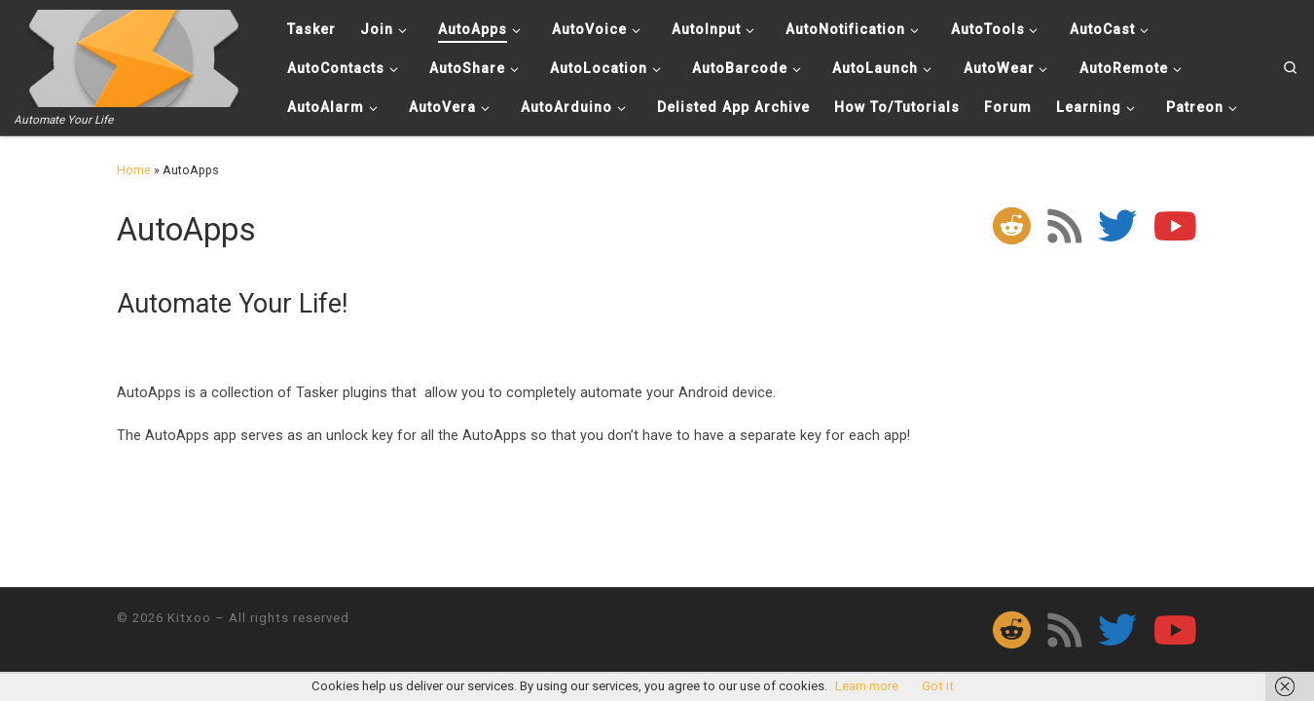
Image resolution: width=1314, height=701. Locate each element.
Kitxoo (189, 617)
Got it (938, 686)
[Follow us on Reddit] (1011, 225)
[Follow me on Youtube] (1175, 225)
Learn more (866, 686)
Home (134, 170)
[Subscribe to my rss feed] (1064, 225)
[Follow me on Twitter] (1117, 225)
